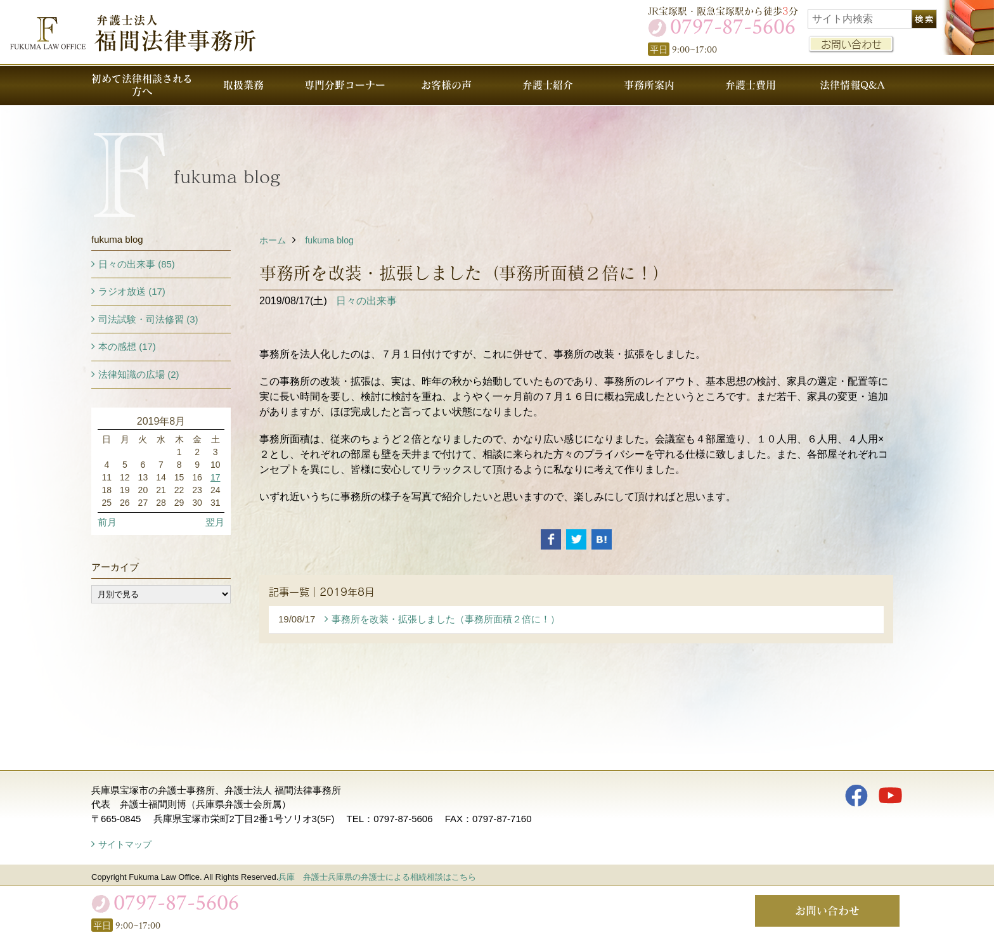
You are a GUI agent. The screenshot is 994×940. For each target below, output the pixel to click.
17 (215, 477)
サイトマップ (125, 844)
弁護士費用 (750, 85)
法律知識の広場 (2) (138, 374)
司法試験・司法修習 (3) (148, 319)
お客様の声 (446, 85)
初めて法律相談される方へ (142, 84)
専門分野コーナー (344, 85)
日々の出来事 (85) (136, 264)
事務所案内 (649, 85)
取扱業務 (243, 85)
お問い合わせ (851, 44)
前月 (107, 522)
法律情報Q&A (852, 85)
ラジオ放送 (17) (131, 291)
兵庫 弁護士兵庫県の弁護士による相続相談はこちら (377, 877)
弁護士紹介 (547, 85)
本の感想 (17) (127, 346)
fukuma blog (329, 240)
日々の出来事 (366, 300)
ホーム (272, 240)
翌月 (214, 522)
